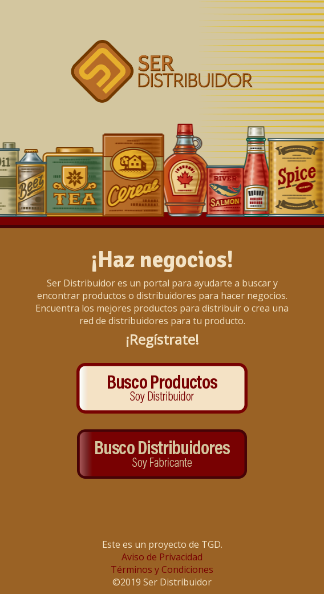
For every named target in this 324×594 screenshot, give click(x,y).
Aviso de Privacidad (162, 557)
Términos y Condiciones (162, 569)
